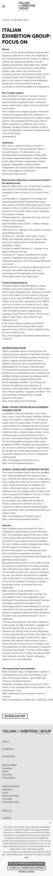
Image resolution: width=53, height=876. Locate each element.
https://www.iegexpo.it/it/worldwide (19, 401)
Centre (5, 771)
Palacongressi (8, 778)
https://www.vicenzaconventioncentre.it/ (21, 519)
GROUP (5, 742)
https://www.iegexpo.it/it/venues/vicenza (21, 516)
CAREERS (6, 818)
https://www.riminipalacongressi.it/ (18, 463)
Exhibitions (7, 768)
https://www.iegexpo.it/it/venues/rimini (20, 460)
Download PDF (15, 716)
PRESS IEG (7, 811)
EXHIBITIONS (8, 749)
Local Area (7, 774)
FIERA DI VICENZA (10, 786)
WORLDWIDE (8, 756)
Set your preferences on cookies (26, 864)
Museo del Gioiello (10, 796)
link (41, 849)
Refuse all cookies (26, 872)
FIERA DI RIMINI (9, 765)
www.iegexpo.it (9, 136)
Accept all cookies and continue (26, 868)
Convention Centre (10, 802)
